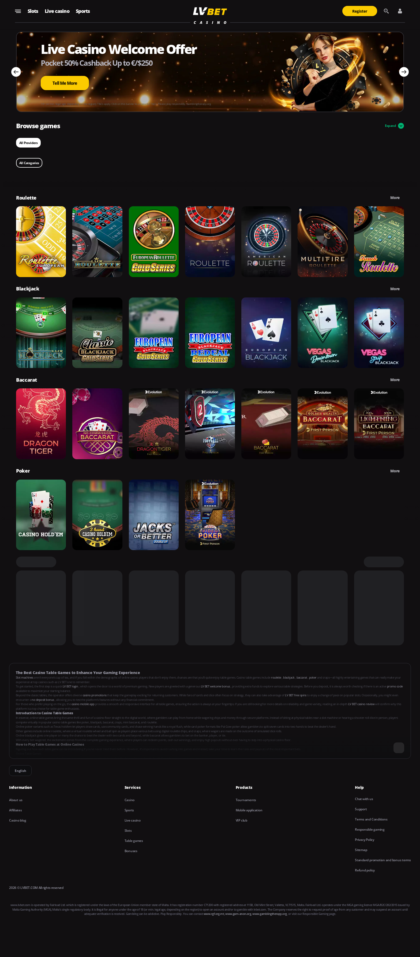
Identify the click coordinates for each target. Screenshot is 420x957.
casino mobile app (83, 704)
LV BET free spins (296, 695)
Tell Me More (64, 83)
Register (359, 11)
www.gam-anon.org (238, 914)
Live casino (57, 11)
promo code (395, 686)
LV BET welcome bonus (216, 686)
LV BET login (71, 686)
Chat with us (364, 799)
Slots (33, 11)
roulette (276, 677)
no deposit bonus (43, 700)
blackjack (289, 677)
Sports (83, 11)
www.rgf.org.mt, (214, 914)
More (395, 197)
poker (313, 677)
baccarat (302, 677)
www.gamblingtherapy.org (269, 914)
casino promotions (95, 695)
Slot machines (25, 677)
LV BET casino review (361, 704)
